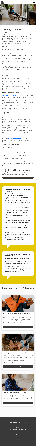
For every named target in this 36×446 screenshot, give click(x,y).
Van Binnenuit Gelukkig (9, 95)
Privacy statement (18, 434)
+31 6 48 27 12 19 (19, 427)
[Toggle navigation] (34, 2)
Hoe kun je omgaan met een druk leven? (15, 392)
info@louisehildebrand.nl (17, 110)
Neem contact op (18, 177)
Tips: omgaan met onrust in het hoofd (14, 353)
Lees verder (18, 326)
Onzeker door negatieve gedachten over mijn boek (17, 314)
